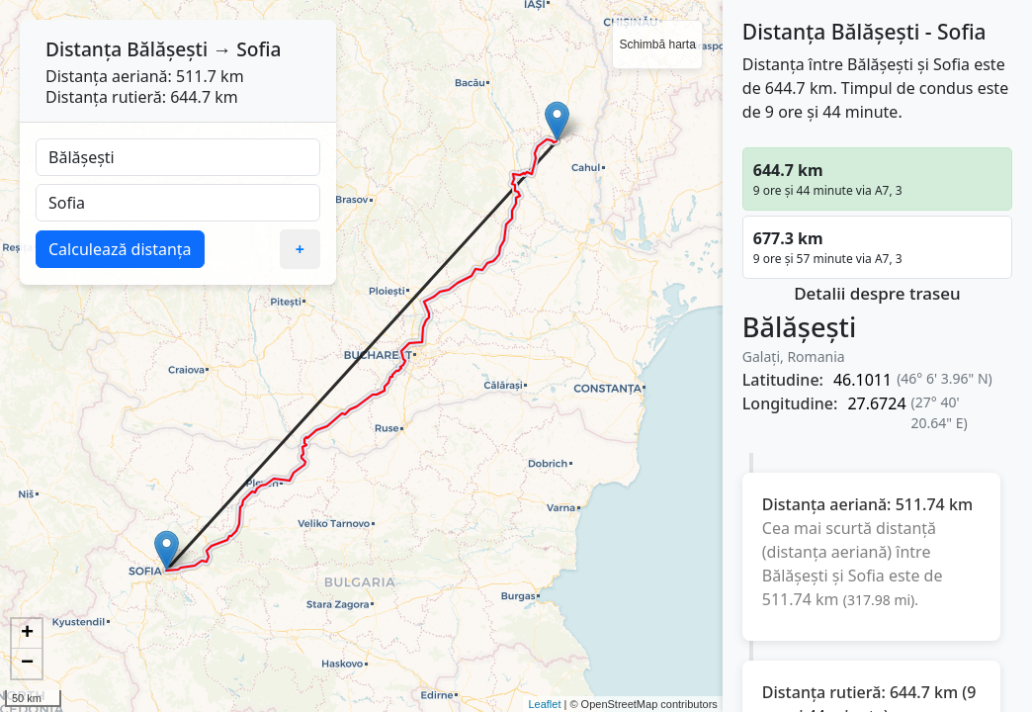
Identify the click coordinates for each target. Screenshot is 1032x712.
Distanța (83, 49)
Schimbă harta (657, 44)
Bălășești (167, 49)
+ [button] (27, 634)
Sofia (258, 49)
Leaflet (544, 704)
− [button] (27, 663)
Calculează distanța (120, 249)
